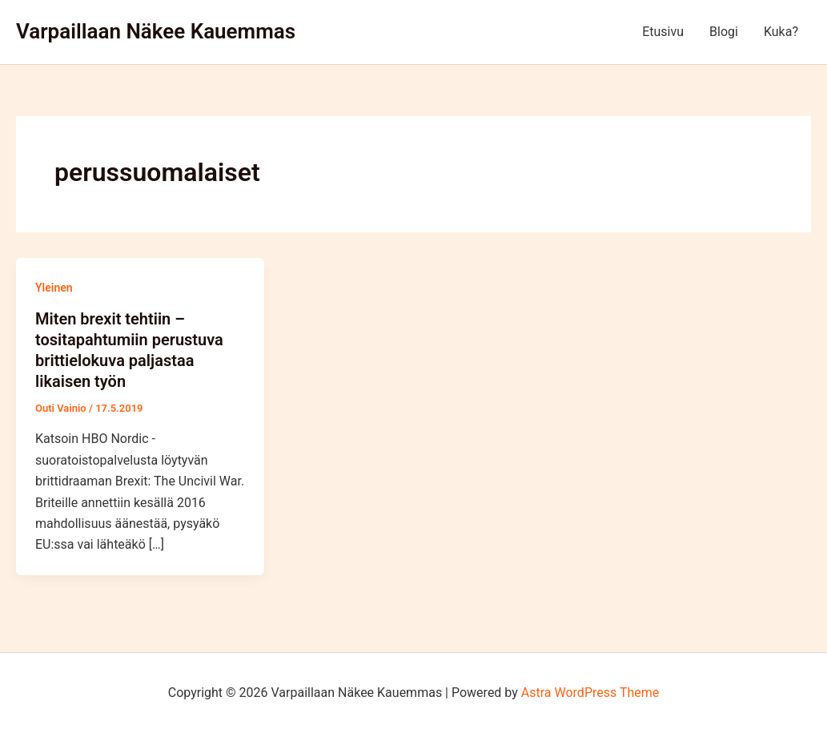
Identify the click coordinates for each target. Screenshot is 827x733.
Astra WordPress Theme (590, 692)
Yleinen (54, 287)
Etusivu (663, 31)
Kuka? (781, 31)
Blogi (723, 31)
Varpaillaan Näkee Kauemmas (155, 31)
